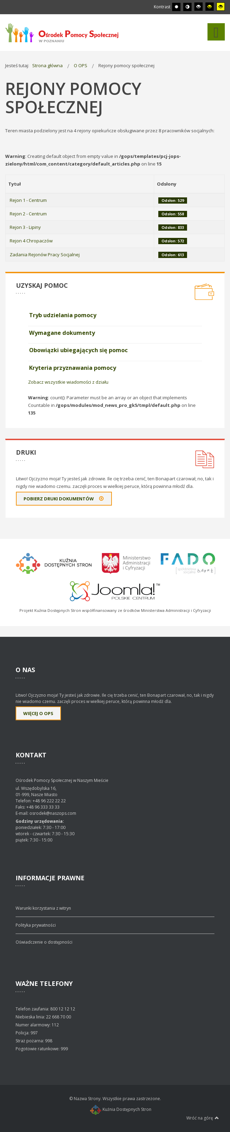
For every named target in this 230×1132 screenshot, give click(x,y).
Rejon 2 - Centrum (28, 214)
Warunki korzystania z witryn (43, 908)
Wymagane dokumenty (62, 333)
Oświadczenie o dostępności (44, 942)
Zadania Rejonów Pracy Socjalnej (45, 254)
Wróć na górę (202, 1117)
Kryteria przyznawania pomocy (72, 368)
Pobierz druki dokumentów (64, 498)
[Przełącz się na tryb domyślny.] (176, 7)
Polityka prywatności (36, 925)
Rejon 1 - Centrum (28, 200)
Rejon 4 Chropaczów (31, 241)
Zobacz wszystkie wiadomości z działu (68, 382)
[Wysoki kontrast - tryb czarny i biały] (198, 6)
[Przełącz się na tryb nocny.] (187, 7)
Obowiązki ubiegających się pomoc (78, 350)
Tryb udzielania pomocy (62, 315)
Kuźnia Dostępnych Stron (120, 1109)
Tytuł (14, 184)
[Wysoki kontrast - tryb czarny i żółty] (209, 6)
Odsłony (166, 184)
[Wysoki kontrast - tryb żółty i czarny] (220, 6)
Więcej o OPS (38, 713)
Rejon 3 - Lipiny (25, 227)
